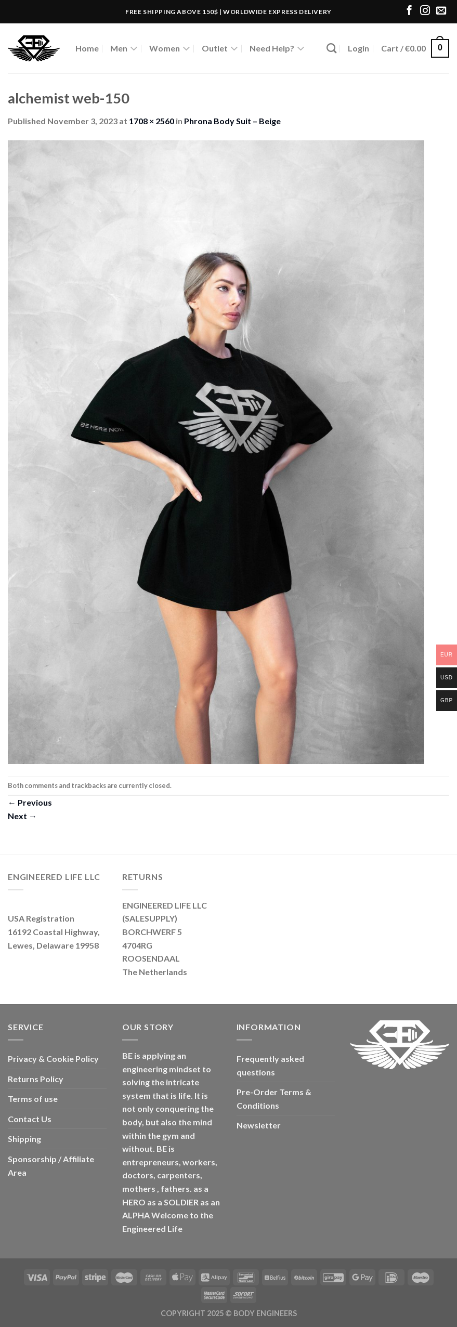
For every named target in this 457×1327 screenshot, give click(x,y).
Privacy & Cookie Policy (53, 1058)
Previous (30, 802)
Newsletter (259, 1125)
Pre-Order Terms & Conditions (274, 1098)
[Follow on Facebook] (409, 11)
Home (87, 48)
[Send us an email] (441, 11)
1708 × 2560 (151, 121)
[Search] (331, 48)
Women (169, 48)
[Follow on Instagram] (425, 11)
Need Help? (277, 48)
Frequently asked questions (270, 1065)
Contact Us (29, 1119)
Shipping (24, 1139)
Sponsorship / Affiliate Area (51, 1165)
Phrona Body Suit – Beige (232, 121)
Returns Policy (35, 1079)
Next (22, 816)
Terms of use (33, 1098)
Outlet (220, 48)
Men (124, 48)
